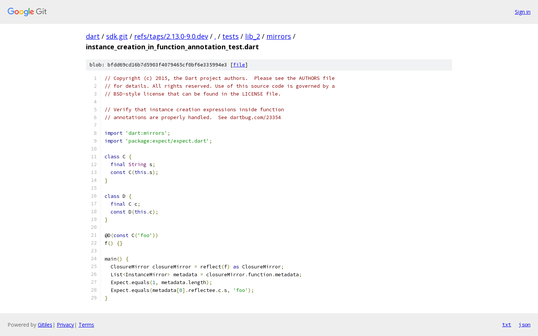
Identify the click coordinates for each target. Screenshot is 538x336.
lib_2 (252, 36)
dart (93, 36)
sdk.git (117, 36)
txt (506, 324)
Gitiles (45, 324)
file (239, 65)
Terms (86, 324)
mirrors (278, 36)
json (525, 324)
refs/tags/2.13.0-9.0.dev (171, 36)
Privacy (65, 324)
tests (230, 36)
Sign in (523, 11)
